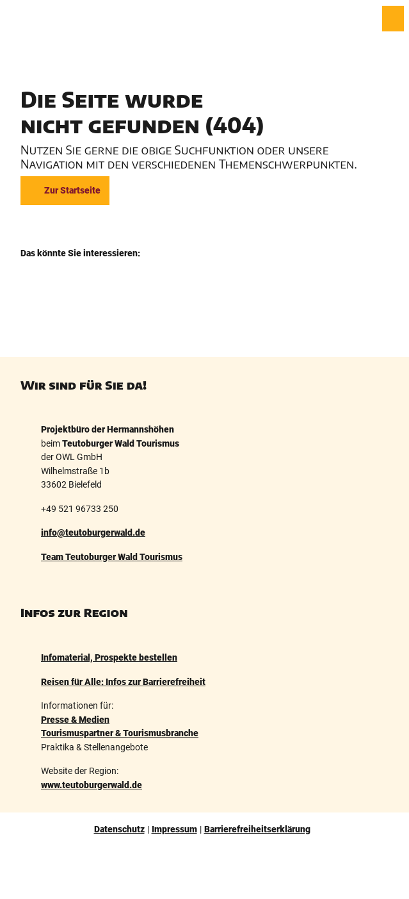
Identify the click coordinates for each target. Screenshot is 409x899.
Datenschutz (119, 829)
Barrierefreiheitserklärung (257, 829)
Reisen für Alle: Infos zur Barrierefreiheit (123, 681)
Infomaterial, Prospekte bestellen (109, 657)
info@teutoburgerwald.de (93, 533)
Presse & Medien (75, 719)
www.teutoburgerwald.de (91, 784)
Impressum (174, 829)
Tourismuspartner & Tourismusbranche (119, 733)
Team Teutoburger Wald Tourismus (111, 557)
